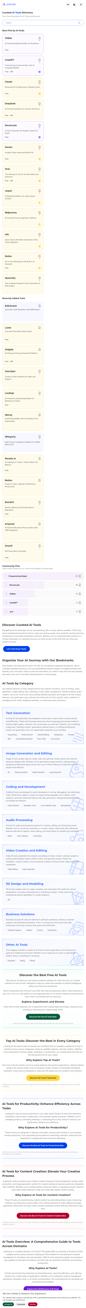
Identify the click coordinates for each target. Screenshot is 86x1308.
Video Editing (12, 607)
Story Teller (41, 477)
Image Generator (38, 510)
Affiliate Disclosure (62, 1224)
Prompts (71, 473)
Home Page (6, 1224)
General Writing (43, 473)
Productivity (52, 668)
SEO (9, 477)
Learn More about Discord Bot (20, 1161)
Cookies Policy (48, 1224)
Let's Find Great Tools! (16, 387)
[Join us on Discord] (64, 1211)
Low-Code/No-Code (48, 544)
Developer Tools (30, 544)
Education (11, 699)
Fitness (32, 699)
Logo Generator (55, 510)
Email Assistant (27, 473)
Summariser (55, 477)
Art (9, 510)
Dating (22, 699)
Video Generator (28, 607)
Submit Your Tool (18, 1224)
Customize (21, 1304)
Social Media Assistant (24, 477)
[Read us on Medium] (81, 1211)
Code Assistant (13, 544)
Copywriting (12, 473)
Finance (40, 668)
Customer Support (14, 668)
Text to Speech (22, 574)
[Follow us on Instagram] (70, 1211)
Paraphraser (58, 473)
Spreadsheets (66, 544)
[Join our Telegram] (75, 1211)
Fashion (29, 668)
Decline (32, 1304)
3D (9, 638)
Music (10, 574)
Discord (28, 1224)
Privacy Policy (37, 1224)
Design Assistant (21, 510)
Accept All (8, 1304)
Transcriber (37, 574)
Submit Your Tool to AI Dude (19, 1199)
